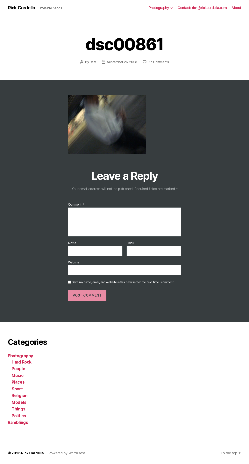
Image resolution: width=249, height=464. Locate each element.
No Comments (158, 62)
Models (19, 402)
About (236, 8)
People (18, 368)
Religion (19, 395)
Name (72, 243)
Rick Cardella (21, 7)
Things (18, 409)
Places (18, 382)
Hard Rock (22, 362)
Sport (17, 389)
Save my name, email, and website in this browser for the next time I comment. (123, 282)
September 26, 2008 (122, 62)
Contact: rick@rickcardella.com (202, 8)
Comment (76, 204)
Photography (159, 8)
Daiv (93, 62)
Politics (19, 415)
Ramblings (18, 422)
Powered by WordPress (67, 453)
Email (130, 243)
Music (18, 375)
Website (73, 262)
